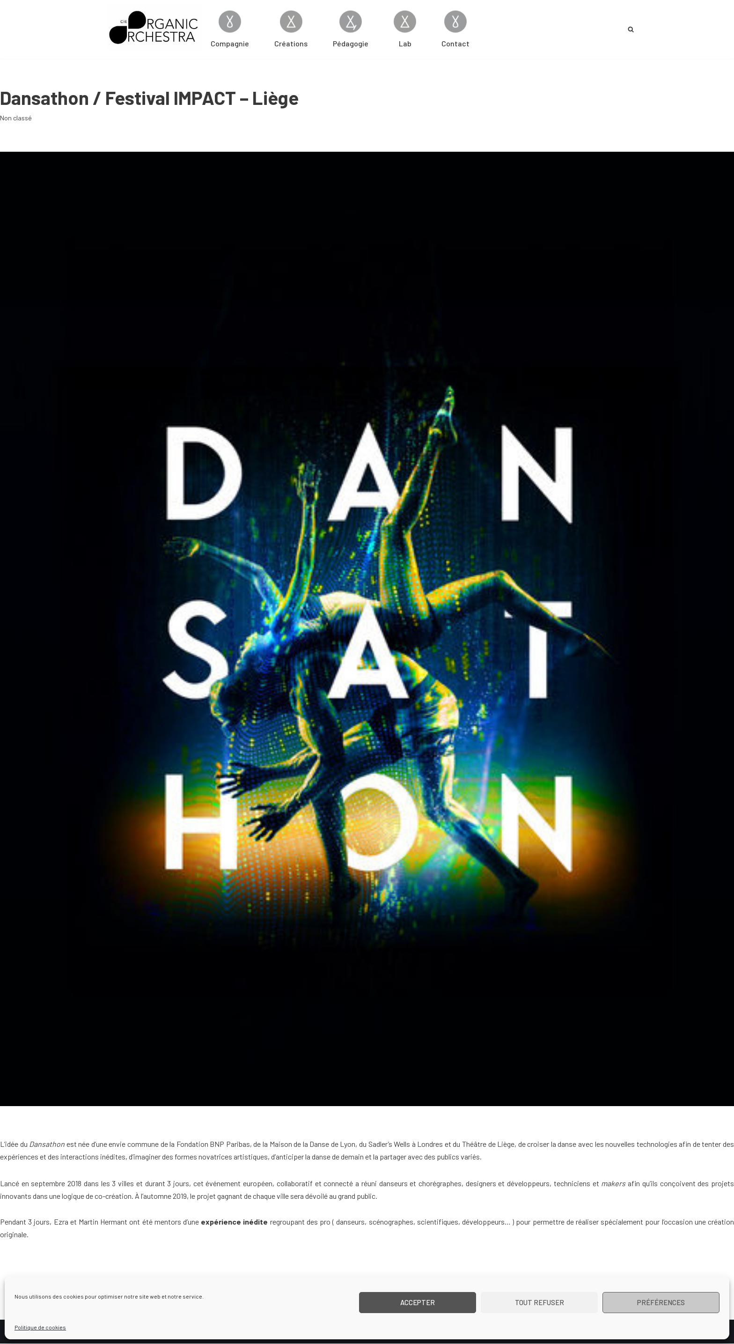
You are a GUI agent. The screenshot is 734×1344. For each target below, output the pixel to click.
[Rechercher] (631, 29)
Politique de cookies (40, 1327)
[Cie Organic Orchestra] (154, 27)
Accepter (417, 1302)
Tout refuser (539, 1302)
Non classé (16, 118)
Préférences (661, 1302)
